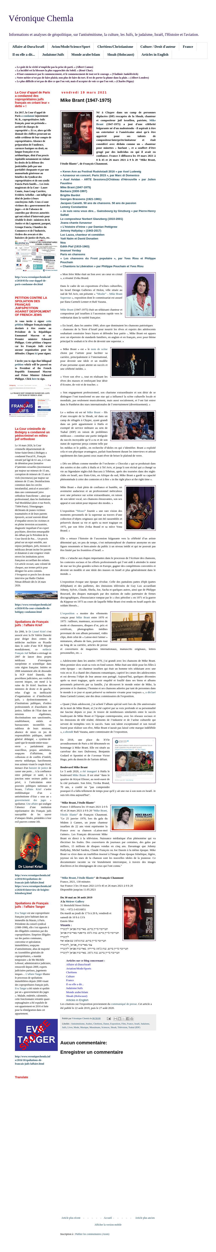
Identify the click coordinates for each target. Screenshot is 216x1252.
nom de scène (99, 349)
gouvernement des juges (30, 800)
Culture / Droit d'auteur (158, 46)
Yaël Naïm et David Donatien (79, 238)
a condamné (28, 115)
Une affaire (32, 803)
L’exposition (67, 613)
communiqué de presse (124, 1003)
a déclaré (150, 692)
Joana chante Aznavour (76, 222)
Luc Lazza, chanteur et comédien (82, 234)
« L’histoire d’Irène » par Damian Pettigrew (88, 226)
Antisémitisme (78, 1023)
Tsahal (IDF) (134, 1027)
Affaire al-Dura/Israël (28, 46)
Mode (76, 1027)
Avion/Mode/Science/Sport (70, 46)
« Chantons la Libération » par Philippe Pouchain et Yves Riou (102, 266)
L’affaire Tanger (34, 974)
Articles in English (154, 54)
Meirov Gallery (75, 901)
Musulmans (94, 1027)
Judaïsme (145, 1023)
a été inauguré (88, 771)
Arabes (89, 1023)
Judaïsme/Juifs (53, 54)
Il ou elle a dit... (23, 54)
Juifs (64, 1027)
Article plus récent (70, 1217)
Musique (84, 1027)
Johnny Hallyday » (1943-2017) (80, 230)
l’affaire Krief (33, 789)
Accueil (108, 1217)
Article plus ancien (145, 1217)
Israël (136, 1023)
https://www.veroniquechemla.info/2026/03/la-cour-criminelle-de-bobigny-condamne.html (33, 608)
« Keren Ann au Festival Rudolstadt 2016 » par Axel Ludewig (100, 171)
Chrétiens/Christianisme (115, 46)
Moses (80, 510)
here (34, 378)
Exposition (115, 1023)
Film (123, 1023)
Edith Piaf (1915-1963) (74, 246)
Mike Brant (66, 309)
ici (36, 353)
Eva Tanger (21, 913)
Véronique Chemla (41, 18)
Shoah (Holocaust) (120, 54)
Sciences (105, 1027)
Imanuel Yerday (70, 250)
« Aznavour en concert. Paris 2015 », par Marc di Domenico (99, 175)
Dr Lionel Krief (37, 631)
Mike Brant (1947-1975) (75, 187)
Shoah (113, 1027)
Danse (106, 1023)
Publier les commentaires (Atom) (92, 1234)
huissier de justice (38, 767)
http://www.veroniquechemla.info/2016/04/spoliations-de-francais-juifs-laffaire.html (32, 879)
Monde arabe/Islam (85, 54)
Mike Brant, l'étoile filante (78, 877)
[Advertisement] (108, 1181)
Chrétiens (97, 1023)
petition (19, 364)
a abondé (68, 731)
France (188, 46)
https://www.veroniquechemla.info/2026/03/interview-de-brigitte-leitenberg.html (33, 890)
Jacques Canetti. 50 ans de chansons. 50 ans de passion (98, 203)
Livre (70, 1027)
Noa (63, 242)
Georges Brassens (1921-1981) (80, 199)
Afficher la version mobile (108, 1224)
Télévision (122, 1027)
